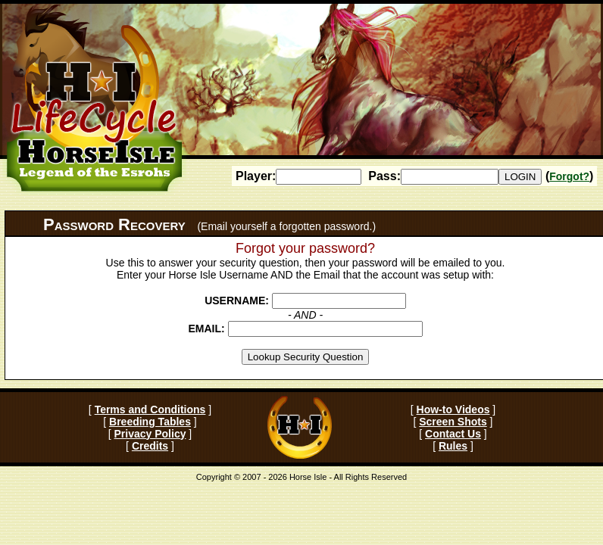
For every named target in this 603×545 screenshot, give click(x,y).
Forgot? (569, 176)
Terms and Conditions (150, 409)
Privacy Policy (150, 434)
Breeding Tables (150, 422)
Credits (150, 446)
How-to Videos (453, 409)
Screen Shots (452, 422)
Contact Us (453, 434)
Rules (453, 446)
